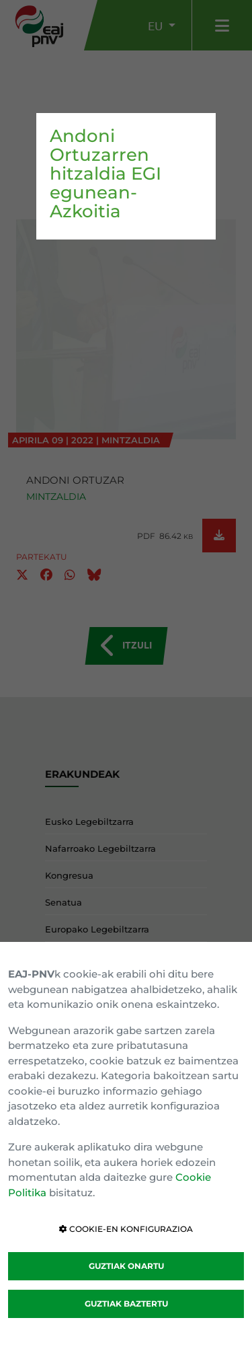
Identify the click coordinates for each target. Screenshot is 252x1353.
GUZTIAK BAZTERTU (126, 1304)
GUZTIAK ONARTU (126, 1266)
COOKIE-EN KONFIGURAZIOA (126, 1229)
